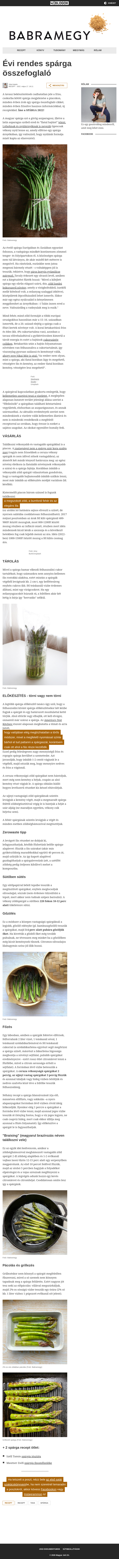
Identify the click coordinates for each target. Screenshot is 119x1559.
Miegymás (78, 50)
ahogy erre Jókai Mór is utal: (20, 355)
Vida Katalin (13, 84)
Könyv (40, 50)
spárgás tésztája (31, 1456)
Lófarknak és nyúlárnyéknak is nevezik (27, 126)
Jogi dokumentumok (49, 1549)
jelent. (62, 122)
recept (12, 86)
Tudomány (59, 50)
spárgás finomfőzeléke (38, 1463)
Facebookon (48, 1489)
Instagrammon (33, 1494)
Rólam (97, 50)
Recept (21, 50)
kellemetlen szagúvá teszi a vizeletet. (25, 395)
